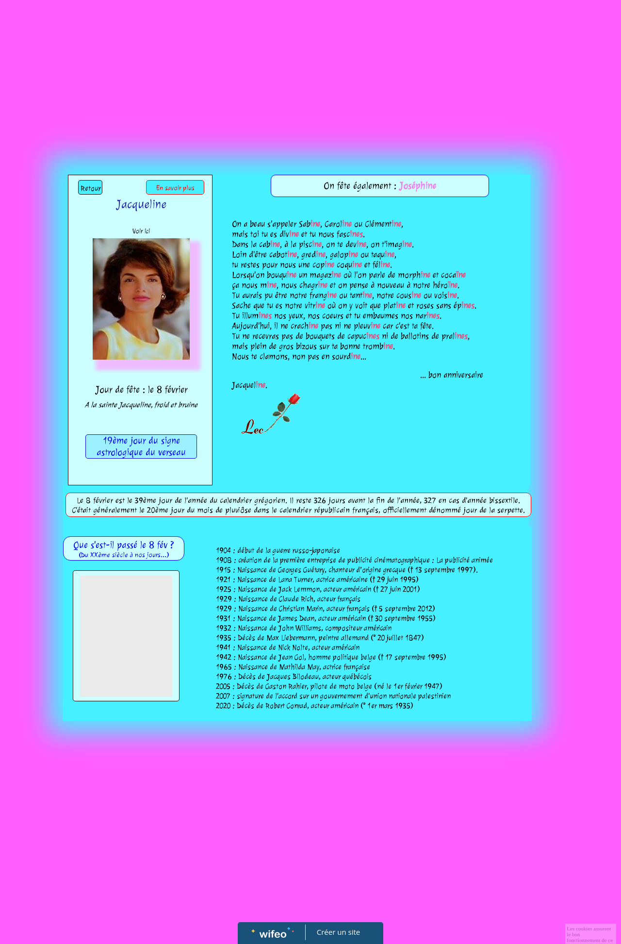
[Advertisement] (310, 73)
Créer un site (338, 932)
